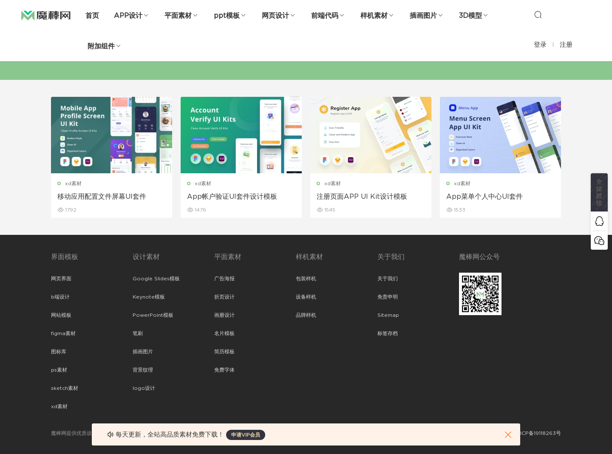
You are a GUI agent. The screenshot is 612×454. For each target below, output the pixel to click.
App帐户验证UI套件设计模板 (232, 196)
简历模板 (224, 351)
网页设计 (275, 15)
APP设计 (128, 15)
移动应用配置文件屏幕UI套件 (101, 196)
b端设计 (60, 296)
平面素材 (178, 15)
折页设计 (224, 296)
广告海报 (224, 278)
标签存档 (387, 333)
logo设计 (144, 388)
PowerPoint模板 (153, 315)
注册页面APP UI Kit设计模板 (362, 196)
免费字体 (224, 369)
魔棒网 (46, 15)
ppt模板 (227, 15)
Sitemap (388, 315)
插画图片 (423, 15)
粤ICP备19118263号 (538, 433)
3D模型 (470, 15)
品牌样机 (306, 315)
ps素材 (59, 369)
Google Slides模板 (156, 278)
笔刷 (138, 333)
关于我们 (387, 278)
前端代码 (324, 15)
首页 (92, 15)
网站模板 (61, 315)
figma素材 (63, 333)
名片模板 (224, 333)
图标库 (58, 351)
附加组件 (101, 46)
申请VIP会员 (245, 434)
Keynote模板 (149, 296)
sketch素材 (64, 388)
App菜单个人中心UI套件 (484, 196)
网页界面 (61, 278)
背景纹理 (143, 369)
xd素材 (73, 183)
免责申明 (387, 296)
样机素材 (374, 15)
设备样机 (306, 296)
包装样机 (306, 278)
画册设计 (224, 315)
